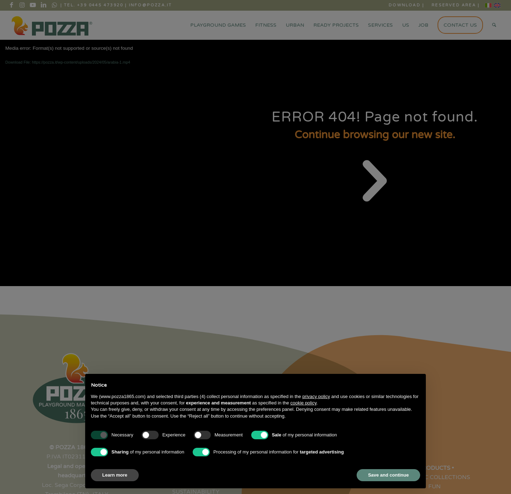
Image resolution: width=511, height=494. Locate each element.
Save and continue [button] (388, 475)
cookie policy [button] (303, 403)
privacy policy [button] (316, 396)
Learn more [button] (114, 475)
